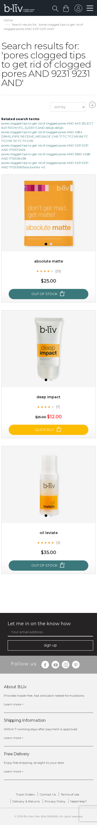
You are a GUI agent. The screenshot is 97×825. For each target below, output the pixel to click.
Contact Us (48, 794)
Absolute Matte (48, 261)
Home (8, 20)
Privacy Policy (55, 801)
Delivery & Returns (26, 801)
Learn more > (13, 704)
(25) (58, 271)
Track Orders (25, 794)
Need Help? (78, 801)
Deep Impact (48, 397)
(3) (58, 542)
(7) (58, 407)
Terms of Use (70, 794)
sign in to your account (78, 10)
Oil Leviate (49, 532)
